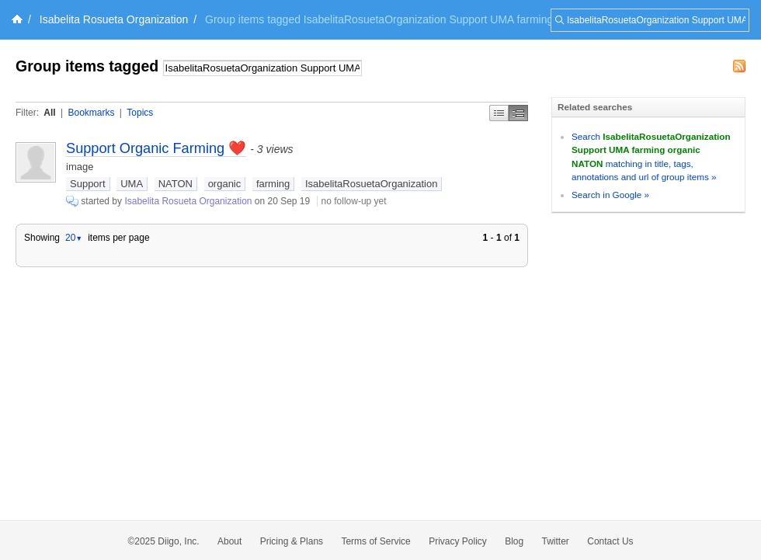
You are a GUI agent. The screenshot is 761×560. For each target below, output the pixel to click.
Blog (514, 541)
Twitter (555, 541)
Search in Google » (610, 195)
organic (225, 184)
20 (73, 237)
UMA (131, 184)
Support (88, 184)
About (229, 541)
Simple (499, 113)
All (49, 112)
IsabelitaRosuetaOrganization (371, 184)
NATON (175, 184)
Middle (518, 113)
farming (273, 184)
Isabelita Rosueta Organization (114, 19)
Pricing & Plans (291, 541)
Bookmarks (91, 112)
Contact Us (610, 541)
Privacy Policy (458, 541)
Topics (140, 112)
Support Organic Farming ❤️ (156, 148)
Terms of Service (375, 541)
